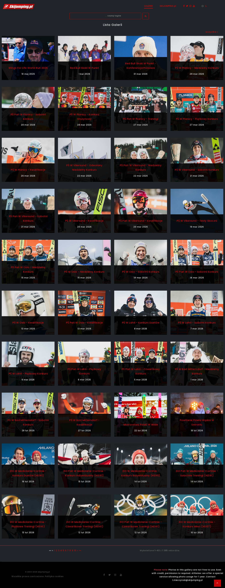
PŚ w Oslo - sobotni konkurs (140, 272)
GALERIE (148, 6)
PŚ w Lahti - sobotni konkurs (197, 322)
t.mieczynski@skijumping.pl (187, 580)
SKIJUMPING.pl (168, 6)
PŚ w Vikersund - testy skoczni (196, 221)
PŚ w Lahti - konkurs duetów (140, 322)
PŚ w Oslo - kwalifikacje (28, 322)
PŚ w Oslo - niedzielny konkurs (84, 272)
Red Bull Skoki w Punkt (84, 68)
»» (80, 550)
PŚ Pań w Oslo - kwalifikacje (84, 322)
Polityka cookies (54, 576)
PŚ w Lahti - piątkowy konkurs (28, 373)
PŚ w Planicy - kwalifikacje (28, 170)
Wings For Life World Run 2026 (28, 68)
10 (75, 550)
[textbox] (105, 16)
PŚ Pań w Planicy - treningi (140, 119)
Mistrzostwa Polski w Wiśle (140, 424)
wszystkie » (211, 31)
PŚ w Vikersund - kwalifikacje (84, 221)
